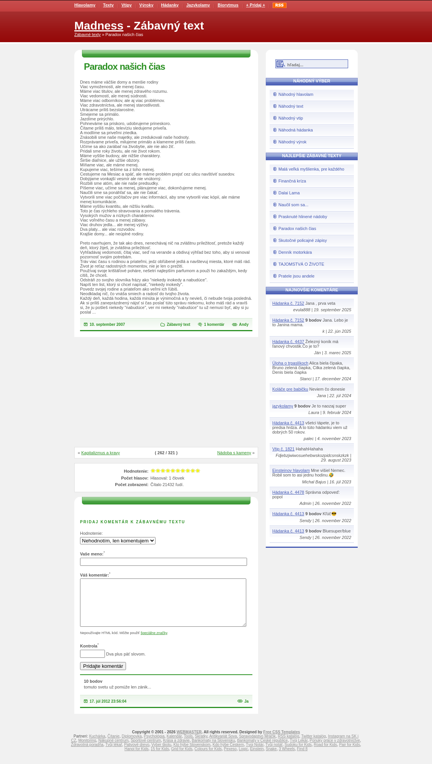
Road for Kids (325, 754)
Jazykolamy (198, 5)
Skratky (201, 745)
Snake (271, 758)
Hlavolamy (84, 5)
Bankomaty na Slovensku (213, 750)
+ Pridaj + (255, 5)
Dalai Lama (289, 193)
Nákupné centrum (113, 750)
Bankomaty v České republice (262, 750)
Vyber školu (161, 754)
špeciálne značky (154, 642)
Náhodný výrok (292, 142)
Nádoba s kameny (234, 452)
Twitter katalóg (313, 745)
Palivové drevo (136, 754)
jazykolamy (282, 406)
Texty (108, 5)
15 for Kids (160, 758)
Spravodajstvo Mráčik (257, 745)
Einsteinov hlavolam (291, 470)
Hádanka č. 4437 (288, 341)
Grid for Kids (182, 758)
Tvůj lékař (113, 754)
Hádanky (170, 5)
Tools (188, 745)
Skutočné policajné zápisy (302, 240)
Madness (98, 25)
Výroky (146, 5)
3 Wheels (287, 758)
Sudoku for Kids (298, 754)
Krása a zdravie (176, 750)
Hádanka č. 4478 (288, 492)
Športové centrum (146, 750)
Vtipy (126, 5)
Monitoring (87, 750)
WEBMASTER (189, 741)
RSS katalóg (288, 745)
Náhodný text (290, 106)
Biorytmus (228, 5)
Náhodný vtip (290, 118)
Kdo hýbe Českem (228, 754)
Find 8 (302, 758)
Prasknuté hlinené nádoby (302, 216)
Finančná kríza (292, 181)
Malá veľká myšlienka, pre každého (311, 169)
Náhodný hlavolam (295, 94)
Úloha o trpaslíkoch (290, 363)
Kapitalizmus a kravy (100, 452)
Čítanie (113, 745)
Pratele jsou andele (296, 276)
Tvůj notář (273, 754)
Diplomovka (132, 745)
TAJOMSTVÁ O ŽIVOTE (301, 264)
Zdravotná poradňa (87, 754)
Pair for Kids (349, 754)
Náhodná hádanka (295, 130)
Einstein (257, 758)
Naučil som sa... (293, 204)
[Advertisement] (166, 392)
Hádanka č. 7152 (288, 303)
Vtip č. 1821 (283, 449)
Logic (243, 758)
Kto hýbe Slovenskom (192, 754)
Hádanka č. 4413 (288, 423)
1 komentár (214, 324)
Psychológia (154, 745)
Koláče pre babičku (290, 389)
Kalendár (174, 745)
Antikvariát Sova (223, 745)
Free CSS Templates (281, 741)
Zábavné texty (87, 34)
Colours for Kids (208, 758)
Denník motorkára (295, 252)
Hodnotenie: (91, 533)
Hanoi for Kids (136, 758)
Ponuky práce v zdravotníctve (335, 750)
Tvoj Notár (254, 754)
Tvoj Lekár (299, 750)
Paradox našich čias (297, 228)
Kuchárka (97, 745)
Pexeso (230, 758)
